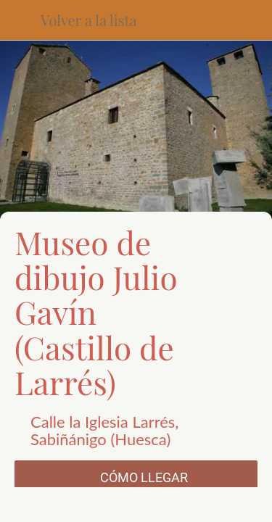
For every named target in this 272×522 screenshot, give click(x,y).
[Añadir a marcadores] (198, 504)
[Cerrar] (20, 20)
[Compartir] (74, 504)
